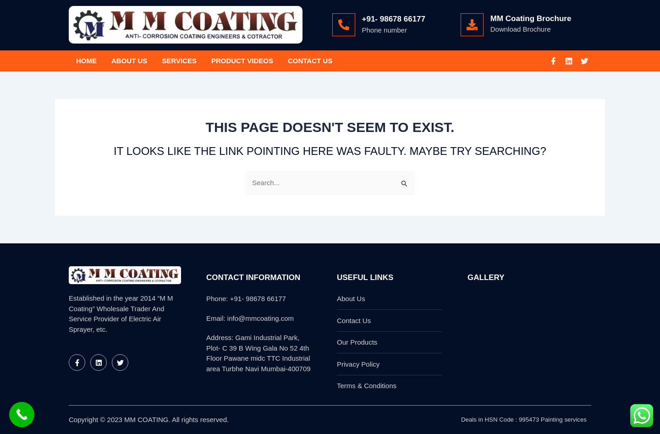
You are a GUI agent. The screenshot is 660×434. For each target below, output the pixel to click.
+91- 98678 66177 (394, 19)
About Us (129, 61)
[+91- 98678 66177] (343, 24)
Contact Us (310, 61)
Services (179, 61)
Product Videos (242, 61)
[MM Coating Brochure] (472, 24)
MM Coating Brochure (531, 18)
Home (86, 61)
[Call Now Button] (21, 414)
